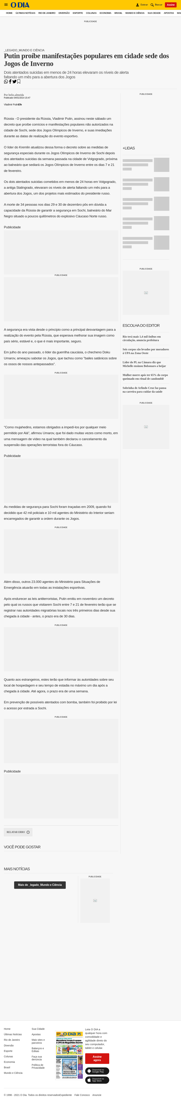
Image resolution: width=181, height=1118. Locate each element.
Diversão (64, 13)
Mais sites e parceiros (38, 1041)
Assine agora (97, 1058)
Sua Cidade (154, 13)
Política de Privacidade (38, 1066)
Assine (171, 4)
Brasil (118, 13)
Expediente (65, 1095)
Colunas (91, 13)
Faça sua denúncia (37, 1058)
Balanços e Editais (38, 1050)
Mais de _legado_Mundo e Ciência (40, 884)
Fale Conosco (82, 1095)
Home (9, 13)
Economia (105, 13)
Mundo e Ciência (135, 13)
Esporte (78, 13)
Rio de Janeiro (46, 13)
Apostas (169, 13)
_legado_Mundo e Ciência (24, 50)
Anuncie (96, 1095)
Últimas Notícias (25, 13)
